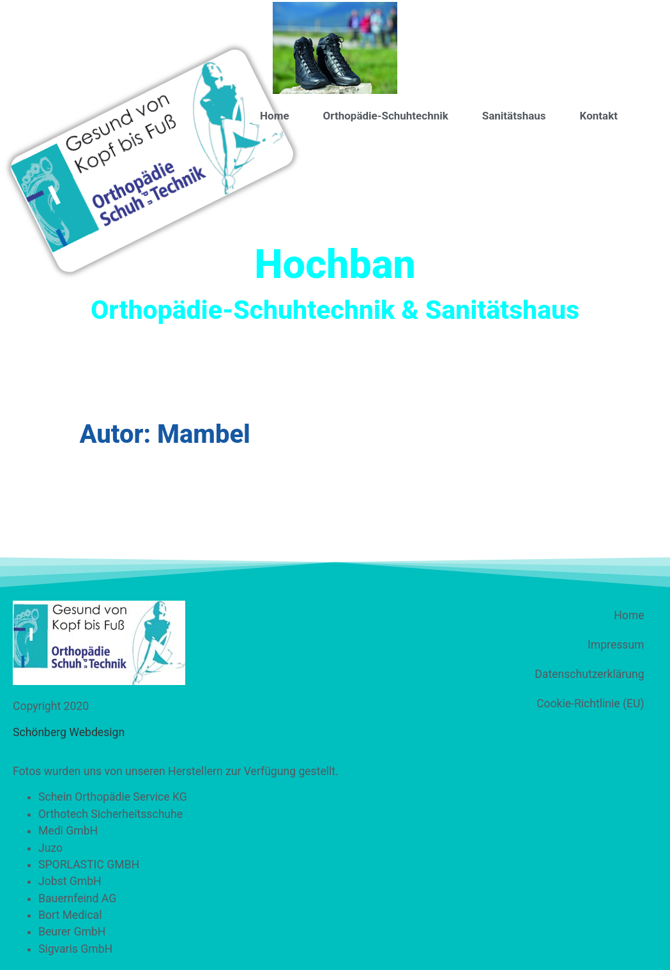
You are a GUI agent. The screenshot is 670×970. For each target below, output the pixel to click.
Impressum (616, 644)
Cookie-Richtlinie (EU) (590, 703)
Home (274, 115)
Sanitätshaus (514, 115)
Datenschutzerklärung (589, 674)
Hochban (335, 264)
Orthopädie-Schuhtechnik (385, 115)
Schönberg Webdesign (69, 732)
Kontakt (599, 115)
